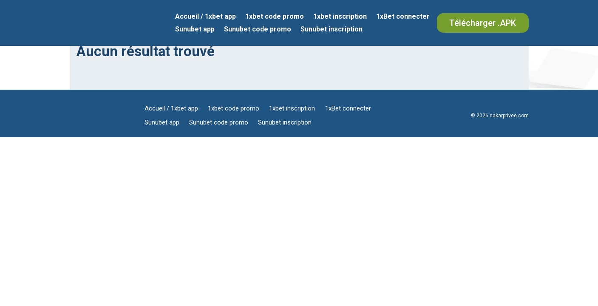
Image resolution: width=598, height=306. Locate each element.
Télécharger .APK (482, 23)
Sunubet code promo (257, 29)
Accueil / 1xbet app (205, 17)
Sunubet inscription (331, 29)
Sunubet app (195, 29)
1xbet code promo (274, 17)
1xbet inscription (340, 17)
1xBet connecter (403, 17)
